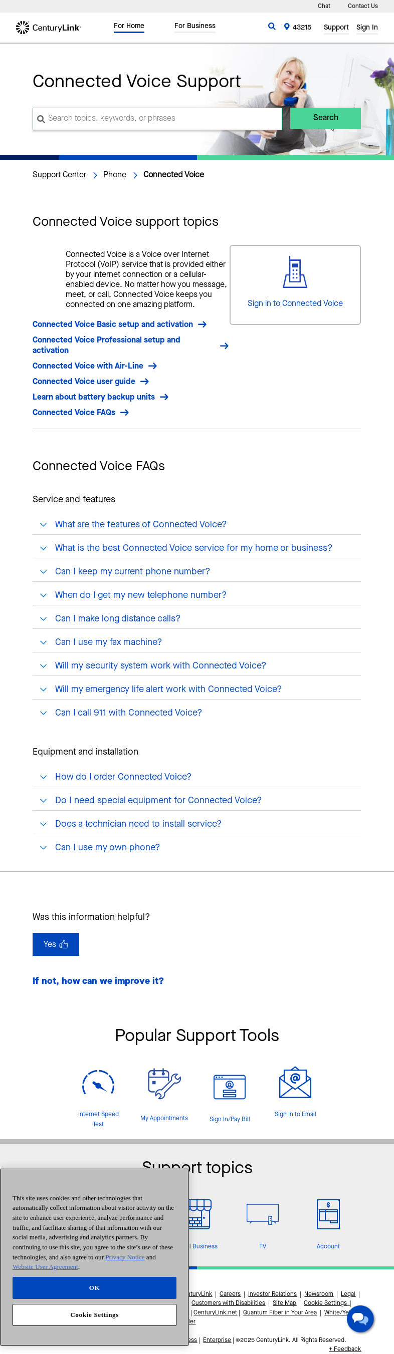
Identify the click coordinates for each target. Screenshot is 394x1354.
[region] (94, 1257)
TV (262, 1247)
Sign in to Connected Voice (295, 304)
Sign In (367, 28)
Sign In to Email (295, 1115)
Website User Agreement (45, 1266)
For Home (129, 27)
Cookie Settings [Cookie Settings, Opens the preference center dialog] (94, 1314)
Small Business (197, 1247)
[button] (361, 1320)
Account (328, 1247)
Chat (324, 7)
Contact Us (363, 7)
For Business (195, 27)
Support (336, 28)
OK (94, 1287)
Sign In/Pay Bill (230, 1120)
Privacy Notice (124, 1257)
